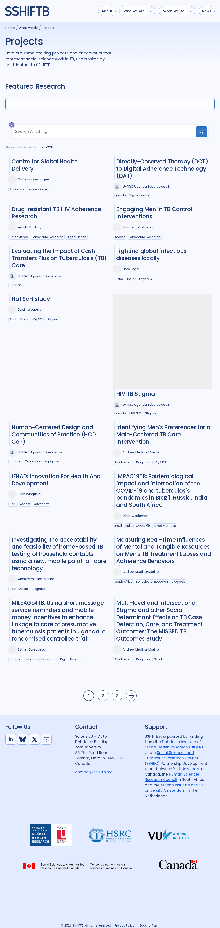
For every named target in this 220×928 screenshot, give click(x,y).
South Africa (19, 237)
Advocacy (17, 189)
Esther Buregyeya (31, 649)
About (107, 11)
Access (119, 237)
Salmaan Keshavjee (33, 179)
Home (10, 27)
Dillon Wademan (135, 515)
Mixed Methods (165, 526)
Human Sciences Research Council (172, 777)
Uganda (120, 195)
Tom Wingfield (29, 494)
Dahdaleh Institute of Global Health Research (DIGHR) (174, 744)
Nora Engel (131, 269)
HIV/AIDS (38, 319)
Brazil (118, 526)
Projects (48, 27)
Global (119, 279)
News (206, 11)
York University (186, 768)
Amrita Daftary (29, 227)
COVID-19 (143, 526)
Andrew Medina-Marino (141, 452)
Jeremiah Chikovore (138, 227)
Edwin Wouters (29, 309)
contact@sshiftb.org (94, 772)
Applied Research (41, 189)
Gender (159, 659)
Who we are (134, 11)
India (130, 279)
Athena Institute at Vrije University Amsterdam (174, 788)
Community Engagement (44, 461)
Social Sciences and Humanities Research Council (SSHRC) (172, 758)
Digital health (139, 195)
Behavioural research (47, 237)
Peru (13, 504)
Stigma (52, 319)
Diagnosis (145, 279)
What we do (173, 11)
